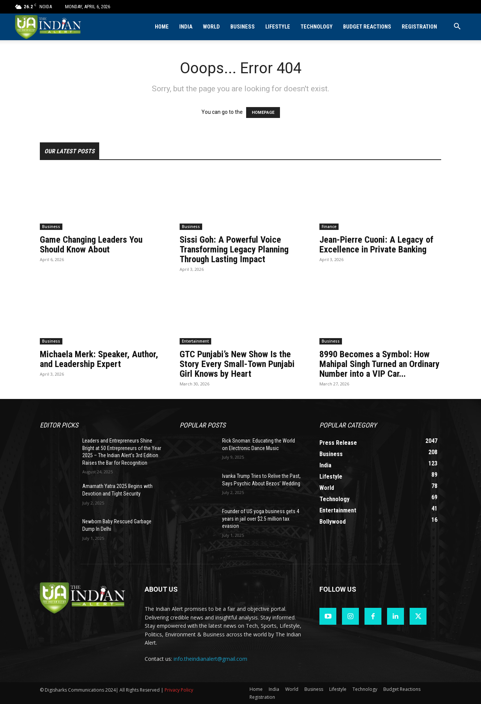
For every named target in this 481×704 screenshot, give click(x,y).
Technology (317, 27)
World (211, 27)
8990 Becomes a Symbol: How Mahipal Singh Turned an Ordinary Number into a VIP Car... (379, 364)
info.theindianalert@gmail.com (210, 658)
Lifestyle (277, 27)
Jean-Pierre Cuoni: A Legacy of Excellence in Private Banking (376, 244)
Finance (329, 226)
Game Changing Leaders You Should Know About (91, 244)
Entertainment (195, 341)
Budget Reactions (367, 27)
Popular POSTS (202, 425)
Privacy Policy (179, 690)
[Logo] (48, 27)
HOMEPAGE (263, 112)
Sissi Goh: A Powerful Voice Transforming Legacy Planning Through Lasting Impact (234, 249)
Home (162, 27)
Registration (419, 27)
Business (242, 27)
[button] (457, 27)
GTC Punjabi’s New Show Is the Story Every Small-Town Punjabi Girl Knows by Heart (237, 364)
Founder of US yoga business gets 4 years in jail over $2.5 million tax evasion (260, 518)
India (185, 27)
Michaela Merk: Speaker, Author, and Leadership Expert (99, 359)
